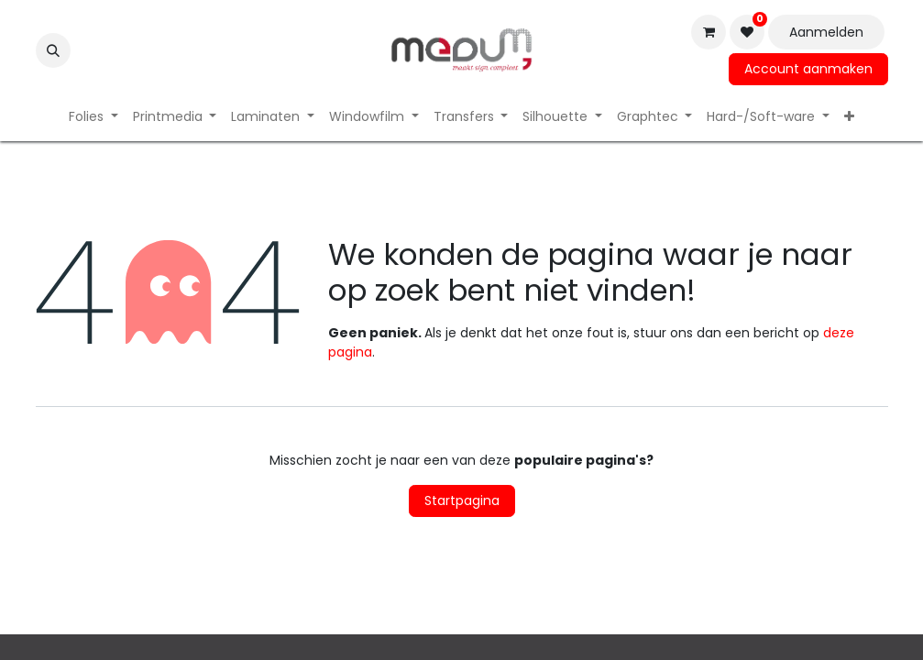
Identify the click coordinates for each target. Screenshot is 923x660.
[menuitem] (93, 117)
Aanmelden (826, 32)
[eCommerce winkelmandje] (708, 32)
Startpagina (462, 500)
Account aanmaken (808, 69)
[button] (53, 50)
